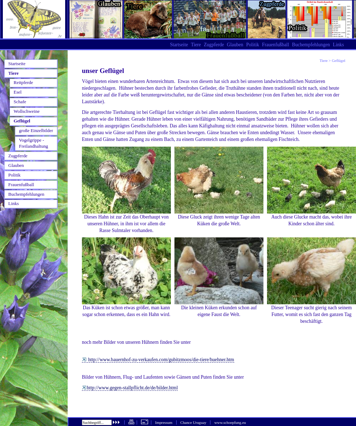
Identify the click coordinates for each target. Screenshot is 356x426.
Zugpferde (214, 44)
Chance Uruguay (193, 422)
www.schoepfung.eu (230, 422)
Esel (17, 92)
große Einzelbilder (36, 130)
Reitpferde (23, 82)
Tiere (324, 60)
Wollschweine (27, 111)
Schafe (20, 101)
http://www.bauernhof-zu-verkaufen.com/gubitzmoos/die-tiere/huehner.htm (158, 359)
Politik (252, 44)
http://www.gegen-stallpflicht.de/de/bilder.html (130, 387)
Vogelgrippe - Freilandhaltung (33, 143)
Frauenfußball (275, 44)
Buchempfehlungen (311, 44)
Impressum (163, 422)
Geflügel (22, 120)
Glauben (235, 44)
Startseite (179, 44)
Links (338, 44)
